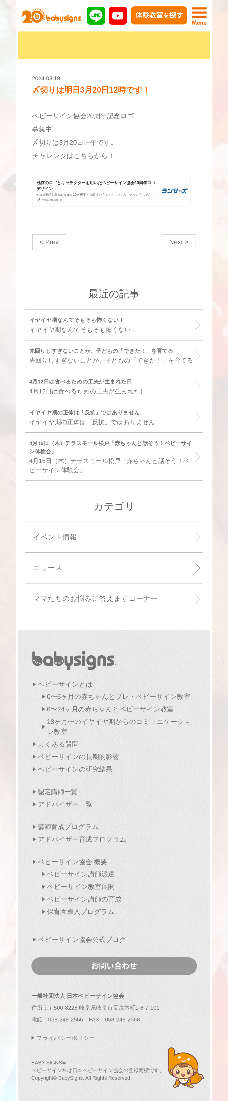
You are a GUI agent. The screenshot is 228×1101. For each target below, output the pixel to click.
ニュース (47, 568)
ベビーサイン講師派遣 (81, 874)
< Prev (49, 242)
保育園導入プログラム (81, 912)
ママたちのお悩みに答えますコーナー (95, 598)
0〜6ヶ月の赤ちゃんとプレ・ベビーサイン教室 (118, 696)
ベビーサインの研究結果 (75, 769)
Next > (179, 242)
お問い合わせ (114, 965)
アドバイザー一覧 (65, 804)
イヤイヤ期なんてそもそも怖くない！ (112, 324)
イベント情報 (55, 537)
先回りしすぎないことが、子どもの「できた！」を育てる (112, 355)
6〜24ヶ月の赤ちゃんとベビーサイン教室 (110, 709)
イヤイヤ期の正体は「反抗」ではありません (112, 417)
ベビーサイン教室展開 (81, 886)
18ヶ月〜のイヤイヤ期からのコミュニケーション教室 (119, 726)
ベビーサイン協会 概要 (72, 862)
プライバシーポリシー (66, 1038)
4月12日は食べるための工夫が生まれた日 (112, 386)
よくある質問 (58, 744)
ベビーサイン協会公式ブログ (82, 939)
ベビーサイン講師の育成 (84, 899)
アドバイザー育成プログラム (82, 839)
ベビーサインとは (65, 684)
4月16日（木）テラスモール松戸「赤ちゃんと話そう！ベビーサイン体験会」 (112, 456)
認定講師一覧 (58, 792)
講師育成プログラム (68, 827)
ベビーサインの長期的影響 (78, 757)
